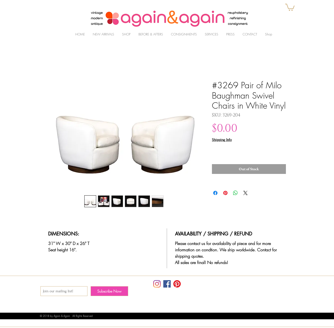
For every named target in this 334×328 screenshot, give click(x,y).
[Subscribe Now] (109, 291)
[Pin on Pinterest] (225, 193)
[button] (290, 7)
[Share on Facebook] (215, 193)
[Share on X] (245, 193)
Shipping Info (222, 140)
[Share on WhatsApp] (235, 193)
